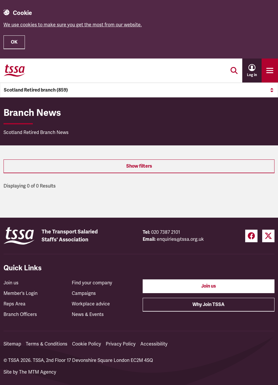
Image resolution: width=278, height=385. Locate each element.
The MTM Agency (37, 372)
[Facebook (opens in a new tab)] (251, 236)
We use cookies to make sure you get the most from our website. (73, 25)
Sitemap (12, 344)
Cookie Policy (86, 344)
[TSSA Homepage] (14, 70)
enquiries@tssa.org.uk (180, 239)
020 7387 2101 (165, 232)
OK (14, 42)
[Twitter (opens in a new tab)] (268, 236)
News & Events (88, 314)
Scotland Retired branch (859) (139, 90)
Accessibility (154, 344)
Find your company (92, 283)
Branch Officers (20, 314)
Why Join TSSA (208, 304)
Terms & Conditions (46, 344)
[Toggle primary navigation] (270, 70)
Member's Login (20, 293)
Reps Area (14, 304)
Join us (11, 283)
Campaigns (84, 293)
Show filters (139, 166)
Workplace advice (91, 304)
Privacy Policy (121, 344)
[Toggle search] (234, 70)
